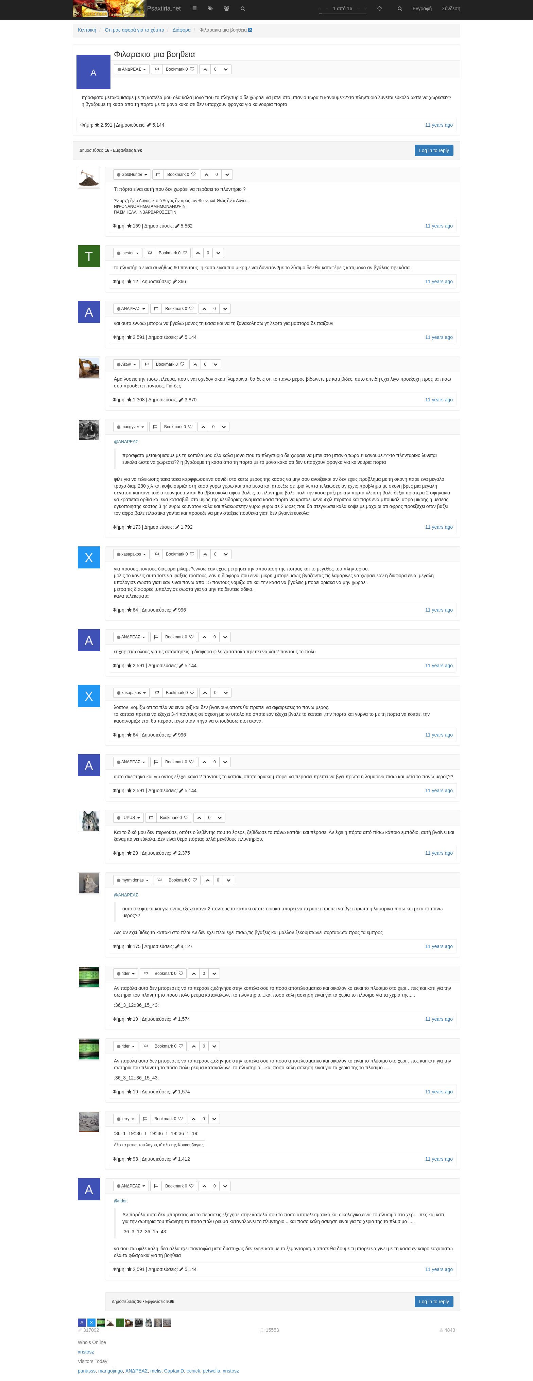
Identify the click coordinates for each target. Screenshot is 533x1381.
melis (155, 1371)
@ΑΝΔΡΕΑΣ (126, 441)
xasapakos (131, 554)
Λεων (126, 364)
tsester (128, 253)
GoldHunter (132, 174)
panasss (87, 1371)
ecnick (193, 1371)
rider (126, 973)
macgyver (130, 426)
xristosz (86, 1352)
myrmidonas (133, 880)
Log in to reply (434, 150)
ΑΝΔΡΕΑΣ (132, 69)
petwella (211, 1371)
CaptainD (174, 1371)
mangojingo (110, 1371)
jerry (126, 1118)
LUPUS (128, 817)
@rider (120, 1201)
